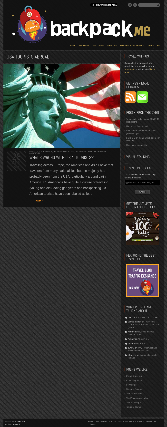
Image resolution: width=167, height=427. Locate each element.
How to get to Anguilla (136, 145)
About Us (84, 46)
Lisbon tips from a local (137, 126)
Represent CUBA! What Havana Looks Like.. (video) (144, 324)
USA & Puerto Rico (83, 152)
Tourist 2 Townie (133, 407)
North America (45, 152)
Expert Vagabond (134, 380)
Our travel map (101, 421)
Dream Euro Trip (134, 376)
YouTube (130, 5)
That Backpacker (134, 393)
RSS (135, 5)
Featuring (98, 46)
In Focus (112, 421)
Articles (140, 421)
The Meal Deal (151, 421)
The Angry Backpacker (63, 152)
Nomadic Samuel (134, 389)
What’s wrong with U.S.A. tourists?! (61, 157)
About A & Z (143, 339)
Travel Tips (153, 46)
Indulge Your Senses (132, 46)
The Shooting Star (134, 402)
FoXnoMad (131, 385)
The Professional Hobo (137, 398)
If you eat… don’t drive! (147, 317)
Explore (112, 46)
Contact (93, 424)
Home (73, 46)
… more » (36, 200)
